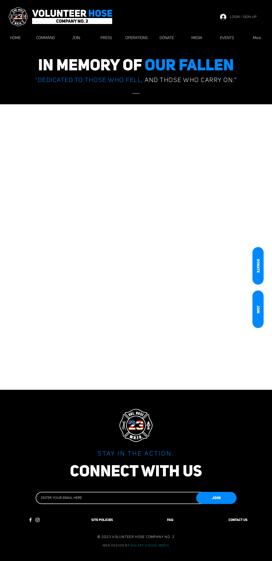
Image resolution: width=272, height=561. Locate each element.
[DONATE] (258, 266)
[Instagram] (37, 520)
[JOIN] (258, 309)
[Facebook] (30, 520)
